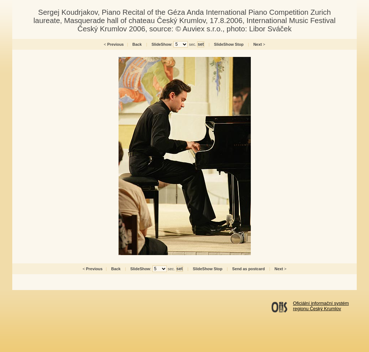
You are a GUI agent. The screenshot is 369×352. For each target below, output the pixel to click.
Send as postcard (248, 269)
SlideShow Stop (229, 44)
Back (137, 44)
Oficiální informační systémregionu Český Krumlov (321, 305)
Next (257, 44)
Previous (115, 44)
